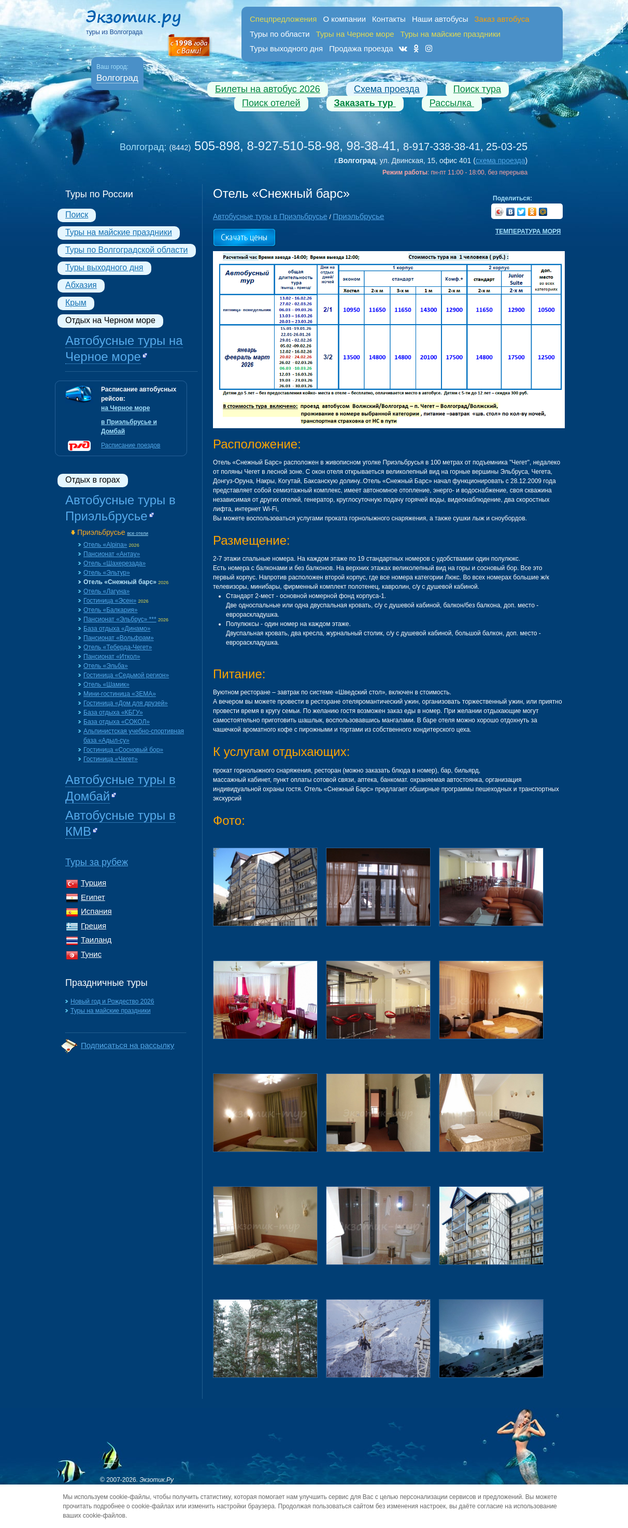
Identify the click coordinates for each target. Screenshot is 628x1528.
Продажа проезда (361, 48)
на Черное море (125, 408)
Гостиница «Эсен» (109, 600)
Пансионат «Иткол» (111, 656)
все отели (137, 533)
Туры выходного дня (286, 48)
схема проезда (500, 160)
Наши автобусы (440, 18)
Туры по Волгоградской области (126, 249)
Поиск (76, 214)
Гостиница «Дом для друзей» (125, 703)
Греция (93, 925)
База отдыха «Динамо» (116, 628)
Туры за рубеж (96, 862)
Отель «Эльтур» (106, 572)
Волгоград (117, 78)
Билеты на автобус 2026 (267, 89)
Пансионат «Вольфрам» (118, 638)
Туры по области (280, 34)
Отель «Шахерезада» (114, 563)
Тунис (91, 954)
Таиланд (96, 939)
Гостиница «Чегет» (110, 759)
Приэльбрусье (101, 532)
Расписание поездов (130, 445)
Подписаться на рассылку (127, 1045)
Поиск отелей (271, 103)
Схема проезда (387, 89)
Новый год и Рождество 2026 (112, 1001)
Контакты (389, 18)
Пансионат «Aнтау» (111, 554)
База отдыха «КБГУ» (113, 712)
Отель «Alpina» (105, 544)
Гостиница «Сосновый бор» (123, 749)
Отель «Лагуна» (106, 591)
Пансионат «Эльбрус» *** (119, 619)
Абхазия (81, 285)
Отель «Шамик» (106, 684)
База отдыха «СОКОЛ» (116, 721)
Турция (93, 882)
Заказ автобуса (502, 18)
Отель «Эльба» (105, 666)
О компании (344, 18)
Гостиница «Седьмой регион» (126, 675)
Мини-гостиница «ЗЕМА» (119, 693)
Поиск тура (477, 89)
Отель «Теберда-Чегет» (117, 647)
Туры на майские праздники (118, 232)
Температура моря (528, 231)
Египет (93, 897)
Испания (96, 911)
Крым (76, 302)
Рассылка (452, 103)
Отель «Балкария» (110, 610)
